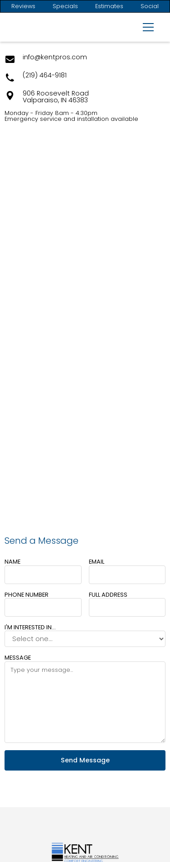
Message (18, 657)
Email (96, 561)
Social (150, 6)
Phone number (27, 594)
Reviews (23, 6)
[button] (146, 27)
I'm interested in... (30, 627)
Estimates (109, 6)
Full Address (108, 594)
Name (12, 561)
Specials (65, 6)
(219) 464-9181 (45, 76)
